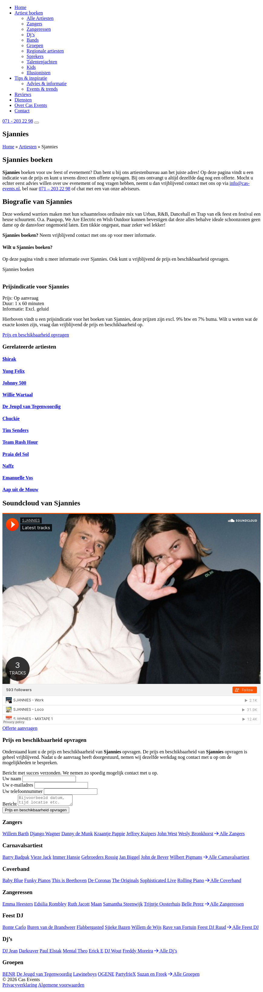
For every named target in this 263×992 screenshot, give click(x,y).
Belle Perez (192, 905)
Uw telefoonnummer (22, 791)
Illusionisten (38, 72)
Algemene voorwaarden (61, 986)
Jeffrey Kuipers (141, 835)
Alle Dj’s (165, 952)
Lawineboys (85, 975)
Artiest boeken (29, 12)
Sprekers (35, 56)
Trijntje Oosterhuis (162, 905)
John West (167, 835)
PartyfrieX (125, 975)
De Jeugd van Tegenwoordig (44, 975)
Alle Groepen (184, 975)
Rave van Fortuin (179, 929)
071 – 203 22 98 (54, 188)
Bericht (9, 805)
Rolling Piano (190, 882)
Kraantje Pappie (109, 835)
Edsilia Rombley (50, 905)
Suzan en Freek (152, 975)
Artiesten (28, 146)
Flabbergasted (89, 929)
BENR (8, 975)
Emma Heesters (17, 905)
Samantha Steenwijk (123, 905)
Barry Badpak (15, 859)
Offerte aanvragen (19, 728)
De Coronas (99, 882)
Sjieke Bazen (117, 929)
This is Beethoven (69, 882)
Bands (33, 40)
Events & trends (42, 89)
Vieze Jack (41, 859)
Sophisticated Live (158, 882)
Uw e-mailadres (17, 784)
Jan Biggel (129, 859)
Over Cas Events (31, 105)
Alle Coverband (223, 882)
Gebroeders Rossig (99, 859)
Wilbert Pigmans (186, 859)
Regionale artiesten (45, 50)
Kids (31, 67)
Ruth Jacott (78, 905)
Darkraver (28, 952)
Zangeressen (39, 29)
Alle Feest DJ (242, 929)
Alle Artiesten (40, 18)
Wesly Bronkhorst (195, 835)
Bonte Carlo (14, 929)
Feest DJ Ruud (211, 929)
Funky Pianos (37, 882)
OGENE (106, 975)
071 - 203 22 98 (17, 121)
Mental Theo (75, 952)
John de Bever (155, 859)
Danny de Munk (77, 835)
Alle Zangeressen (224, 905)
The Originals (125, 882)
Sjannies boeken (18, 269)
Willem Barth (15, 835)
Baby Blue (12, 882)
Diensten (23, 99)
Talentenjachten (42, 61)
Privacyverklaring (19, 986)
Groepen (35, 45)
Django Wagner (45, 835)
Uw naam (11, 778)
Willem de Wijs (146, 929)
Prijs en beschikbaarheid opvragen (35, 334)
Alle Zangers (229, 835)
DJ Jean (10, 952)
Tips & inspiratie (31, 78)
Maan (96, 905)
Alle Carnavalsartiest (226, 859)
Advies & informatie (47, 83)
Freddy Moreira (138, 952)
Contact (22, 110)
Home (20, 7)
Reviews (23, 94)
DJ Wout (113, 952)
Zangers (34, 23)
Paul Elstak (50, 952)
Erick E (96, 952)
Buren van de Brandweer (51, 929)
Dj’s (31, 34)
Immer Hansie (66, 859)
